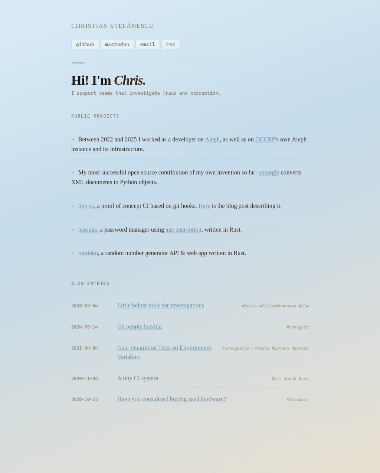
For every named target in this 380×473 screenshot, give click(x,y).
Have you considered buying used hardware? (171, 401)
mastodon (117, 45)
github (85, 45)
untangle (268, 174)
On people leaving (139, 328)
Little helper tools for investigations (160, 307)
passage (87, 231)
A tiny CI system (137, 380)
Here (204, 207)
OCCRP (265, 141)
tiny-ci (86, 207)
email (147, 45)
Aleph (212, 141)
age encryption (183, 231)
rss (171, 45)
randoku (88, 254)
